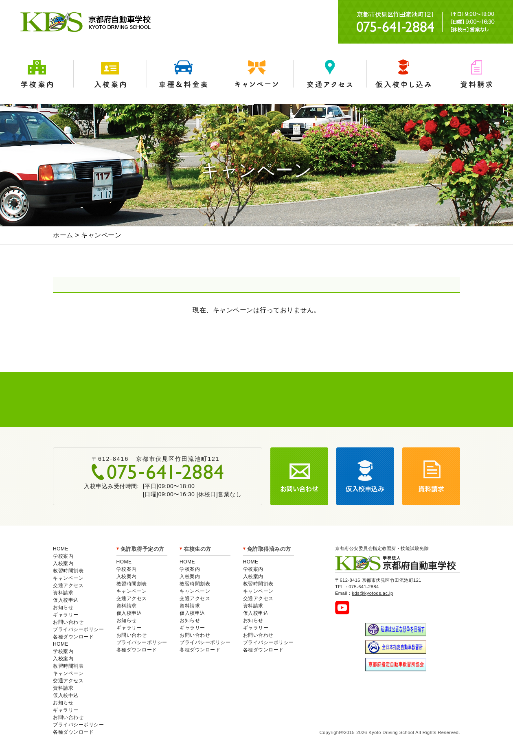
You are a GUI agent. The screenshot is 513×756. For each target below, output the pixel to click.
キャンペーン (256, 74)
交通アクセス (329, 74)
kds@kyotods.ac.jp (372, 593)
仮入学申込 (403, 74)
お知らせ (63, 607)
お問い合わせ (68, 622)
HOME (60, 549)
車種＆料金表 (183, 74)
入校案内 (110, 74)
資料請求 (476, 74)
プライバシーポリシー (78, 629)
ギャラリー (66, 615)
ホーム (63, 235)
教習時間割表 (68, 571)
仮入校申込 (66, 600)
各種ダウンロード (73, 637)
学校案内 (36, 74)
